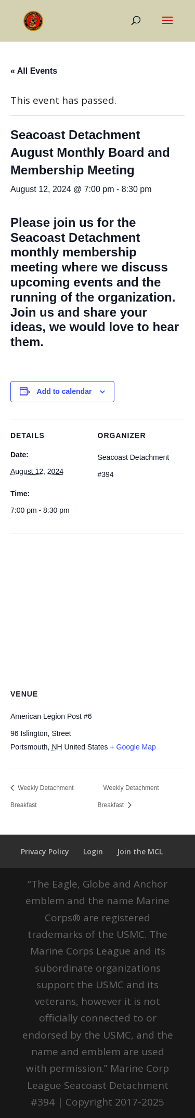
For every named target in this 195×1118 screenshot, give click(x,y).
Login (93, 851)
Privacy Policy (45, 851)
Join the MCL (140, 851)
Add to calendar (64, 391)
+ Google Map (132, 747)
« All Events (33, 70)
